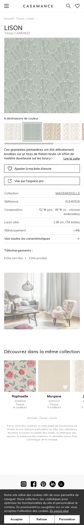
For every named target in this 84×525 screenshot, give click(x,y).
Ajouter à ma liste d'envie (29, 168)
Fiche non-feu (13, 258)
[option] (13, 132)
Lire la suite (71, 158)
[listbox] (42, 132)
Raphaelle (20, 396)
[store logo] (38, 6)
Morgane (54, 396)
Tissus (20, 18)
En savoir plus (59, 511)
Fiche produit (38, 258)
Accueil (9, 18)
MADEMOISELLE (67, 193)
